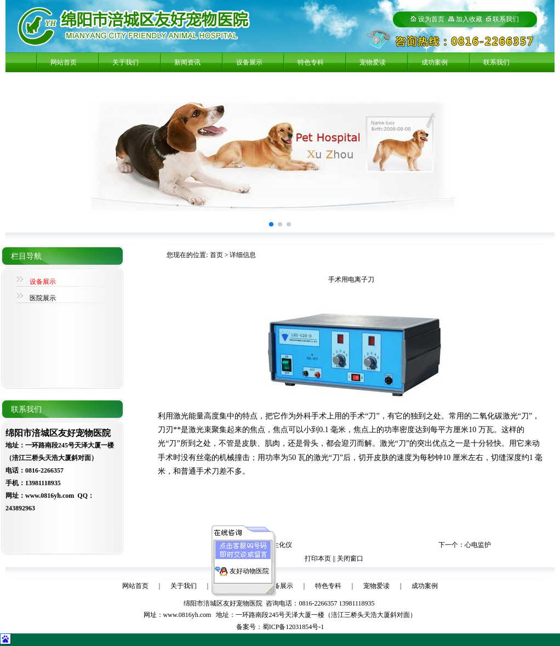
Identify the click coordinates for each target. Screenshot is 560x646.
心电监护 (478, 545)
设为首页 (427, 19)
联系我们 (506, 19)
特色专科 (311, 62)
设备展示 (249, 62)
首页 (216, 255)
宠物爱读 (372, 62)
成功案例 (434, 62)
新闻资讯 (187, 62)
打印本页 (318, 558)
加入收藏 (465, 19)
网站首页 (63, 62)
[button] (271, 224)
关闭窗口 (350, 558)
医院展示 (43, 298)
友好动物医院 (249, 569)
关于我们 (125, 62)
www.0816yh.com (187, 615)
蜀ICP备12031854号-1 (293, 627)
